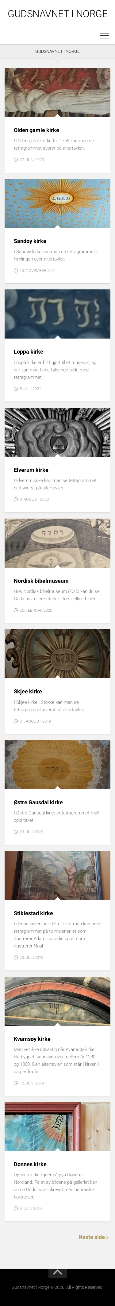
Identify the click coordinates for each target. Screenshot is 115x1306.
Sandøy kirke (30, 241)
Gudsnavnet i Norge (57, 14)
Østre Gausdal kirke (38, 802)
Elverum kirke (31, 470)
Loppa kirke (28, 351)
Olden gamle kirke (36, 130)
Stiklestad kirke (33, 913)
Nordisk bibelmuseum (41, 581)
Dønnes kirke (30, 1164)
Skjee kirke (28, 691)
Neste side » (94, 1237)
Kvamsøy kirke (32, 1039)
